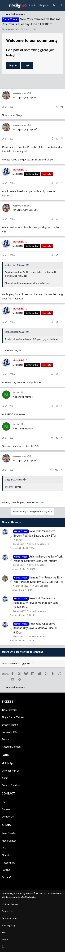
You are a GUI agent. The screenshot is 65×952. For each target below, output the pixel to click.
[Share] (56, 107)
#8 (57, 406)
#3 (57, 183)
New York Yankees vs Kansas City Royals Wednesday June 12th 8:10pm (35, 603)
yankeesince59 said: (15, 265)
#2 (57, 138)
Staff (5, 802)
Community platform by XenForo (32, 893)
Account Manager (11, 746)
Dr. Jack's (7, 877)
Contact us (7, 911)
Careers (6, 809)
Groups (6, 739)
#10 (56, 470)
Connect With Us (11, 770)
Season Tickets (10, 724)
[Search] (61, 5)
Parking (6, 870)
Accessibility (8, 862)
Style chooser (10, 904)
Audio (5, 778)
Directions (7, 855)
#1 (61, 107)
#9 (57, 438)
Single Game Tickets (13, 717)
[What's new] (54, 5)
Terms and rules (10, 918)
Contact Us (8, 816)
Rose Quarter (9, 833)
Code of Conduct (11, 785)
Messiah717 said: (13, 479)
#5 (57, 255)
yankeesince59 (12, 29)
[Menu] (4, 5)
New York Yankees (36, 544)
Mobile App (8, 763)
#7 (57, 374)
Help (4, 932)
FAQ (4, 848)
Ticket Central (9, 710)
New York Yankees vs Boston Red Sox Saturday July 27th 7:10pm (34, 535)
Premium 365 (9, 732)
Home (5, 939)
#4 (57, 219)
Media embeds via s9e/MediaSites (19, 897)
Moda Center (9, 840)
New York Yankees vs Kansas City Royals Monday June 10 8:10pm (35, 628)
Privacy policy (8, 925)
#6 (57, 322)
